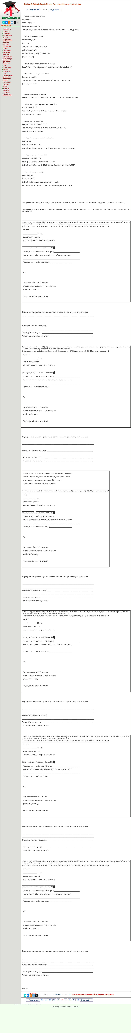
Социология (7, 71)
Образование (7, 56)
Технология (7, 78)
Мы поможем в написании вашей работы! (84, 994)
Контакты (75, 1006)
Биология (6, 31)
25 (65, 1000)
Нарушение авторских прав (106, 994)
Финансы (6, 84)
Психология (7, 67)
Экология (6, 90)
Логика (5, 48)
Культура (6, 44)
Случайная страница (67, 1006)
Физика (5, 80)
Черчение (6, 88)
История (6, 42)
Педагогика (6, 61)
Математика (7, 50)
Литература (7, 46)
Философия (7, 82)
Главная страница (57, 1006)
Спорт (5, 73)
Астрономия (7, 29)
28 (78, 1000)
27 (74, 1000)
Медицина (6, 52)
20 (46, 1000)
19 (42, 1000)
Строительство (8, 75)
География (6, 33)
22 (54, 1000)
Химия (5, 86)
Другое (5, 37)
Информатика (7, 40)
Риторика (6, 69)
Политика (6, 63)
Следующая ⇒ (55, 10)
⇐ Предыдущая (33, 10)
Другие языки (7, 35)
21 (50, 1000)
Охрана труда (7, 59)
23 (58, 1000)
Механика (6, 54)
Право (5, 65)
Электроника (7, 95)
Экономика (6, 92)
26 (69, 1000)
